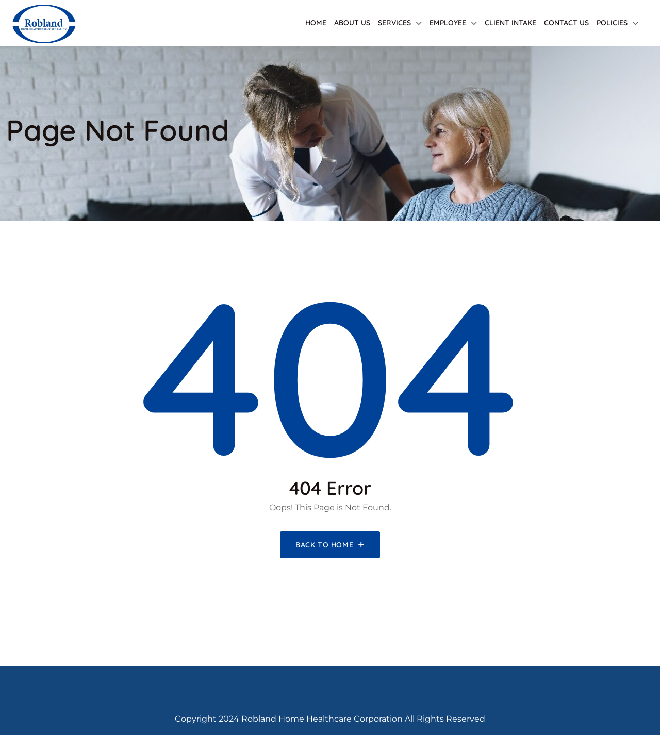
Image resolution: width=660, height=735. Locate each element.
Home (315, 22)
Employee (448, 22)
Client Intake (510, 22)
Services (394, 22)
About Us (352, 22)
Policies (612, 22)
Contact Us (566, 22)
